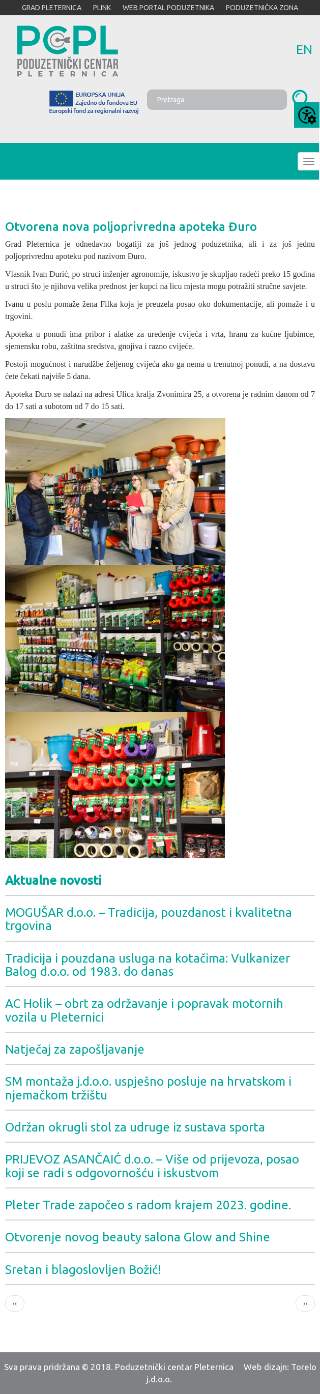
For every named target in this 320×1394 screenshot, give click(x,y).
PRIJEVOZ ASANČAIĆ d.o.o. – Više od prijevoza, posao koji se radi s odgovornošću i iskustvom (152, 1165)
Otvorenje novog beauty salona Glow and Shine (137, 1237)
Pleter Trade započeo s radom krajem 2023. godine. (148, 1205)
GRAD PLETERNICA (51, 8)
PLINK (102, 8)
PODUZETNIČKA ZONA (262, 8)
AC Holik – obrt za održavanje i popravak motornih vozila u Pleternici (144, 1010)
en (304, 49)
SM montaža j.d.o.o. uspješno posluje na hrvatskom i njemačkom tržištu (148, 1087)
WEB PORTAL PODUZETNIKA (168, 8)
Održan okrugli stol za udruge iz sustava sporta (135, 1127)
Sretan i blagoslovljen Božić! (83, 1269)
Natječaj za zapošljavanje (74, 1049)
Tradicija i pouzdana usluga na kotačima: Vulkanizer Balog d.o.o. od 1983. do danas (147, 964)
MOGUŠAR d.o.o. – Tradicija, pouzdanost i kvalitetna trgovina (148, 919)
